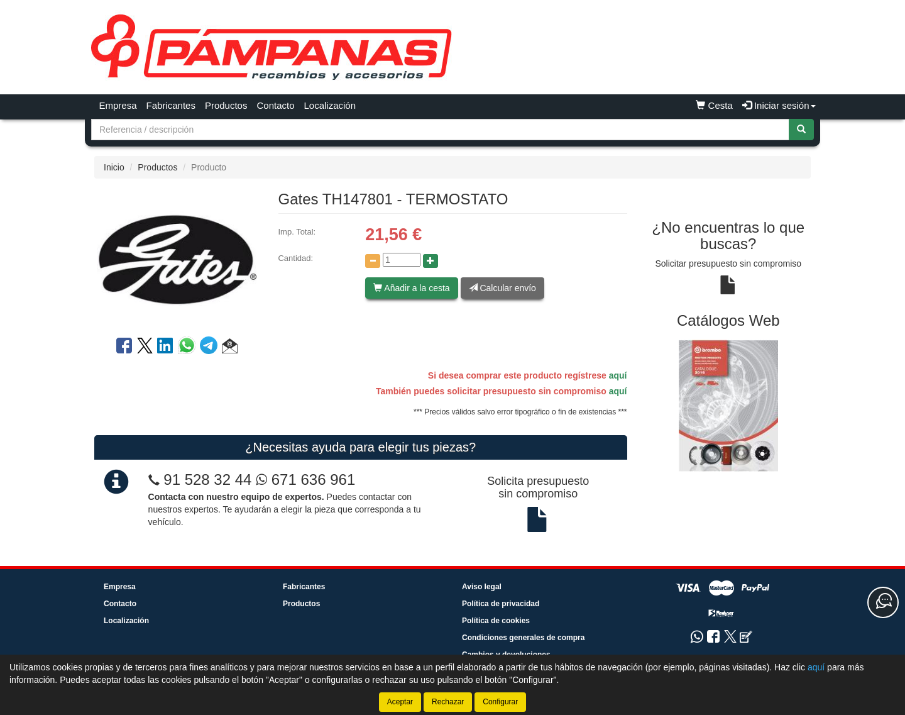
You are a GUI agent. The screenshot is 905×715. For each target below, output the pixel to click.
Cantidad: (295, 258)
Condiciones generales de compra (523, 637)
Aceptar (400, 701)
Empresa (118, 105)
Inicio (114, 167)
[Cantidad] (401, 260)
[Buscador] (440, 129)
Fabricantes (170, 105)
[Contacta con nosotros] (883, 602)
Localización (330, 105)
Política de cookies (496, 620)
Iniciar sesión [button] (779, 105)
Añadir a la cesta (411, 288)
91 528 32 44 (207, 479)
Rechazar (448, 701)
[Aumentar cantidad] (430, 261)
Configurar (500, 701)
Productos (226, 105)
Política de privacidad (500, 603)
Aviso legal (482, 586)
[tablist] (728, 405)
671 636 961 (305, 479)
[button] (230, 348)
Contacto (275, 105)
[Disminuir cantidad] (372, 261)
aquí (618, 375)
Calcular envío (502, 288)
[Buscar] (801, 129)
